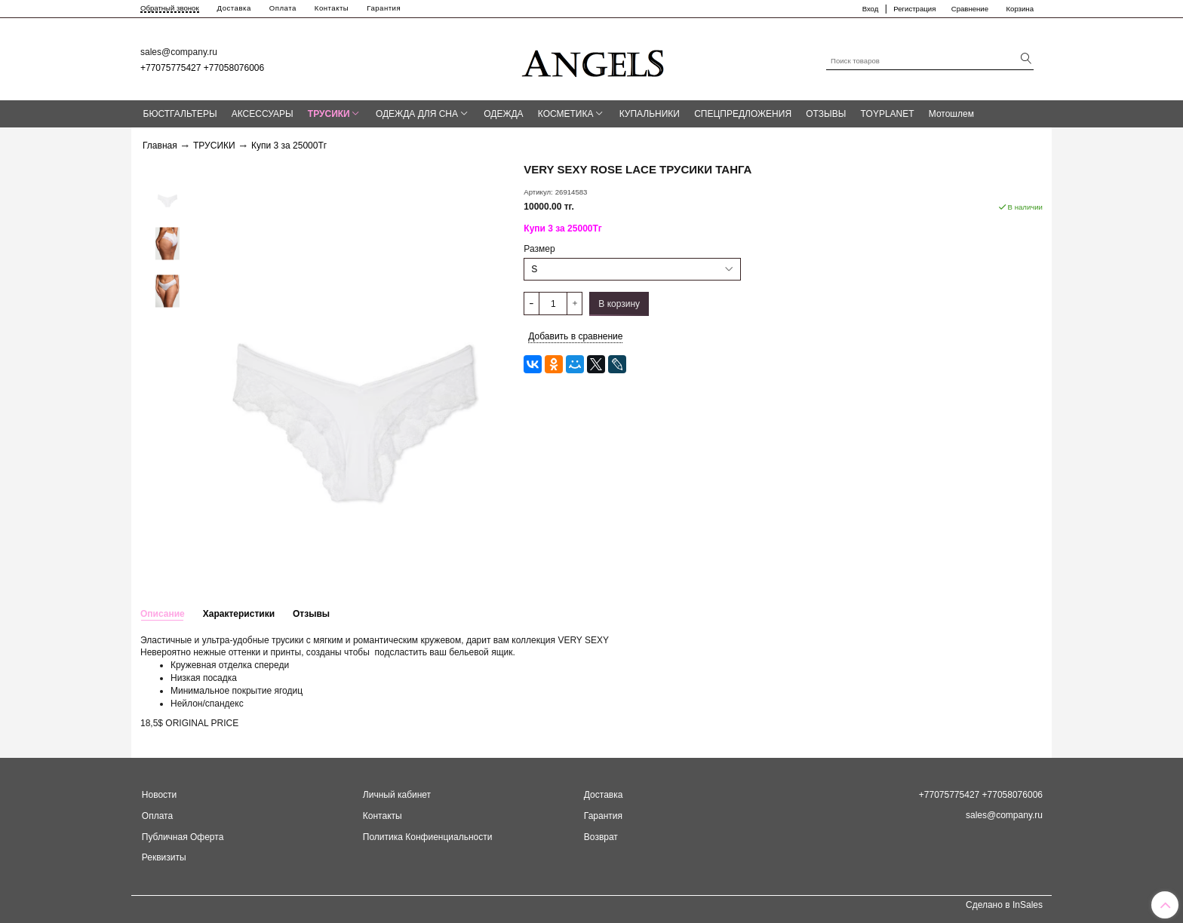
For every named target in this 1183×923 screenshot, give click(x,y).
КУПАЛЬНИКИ (649, 114)
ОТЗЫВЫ (826, 114)
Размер (539, 248)
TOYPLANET (887, 114)
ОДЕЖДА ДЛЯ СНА (417, 114)
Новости (159, 795)
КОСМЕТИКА (566, 114)
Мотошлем (951, 114)
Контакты (332, 8)
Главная (160, 145)
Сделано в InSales (1004, 904)
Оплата (283, 8)
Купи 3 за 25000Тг (289, 145)
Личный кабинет (397, 795)
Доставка (234, 8)
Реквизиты (164, 857)
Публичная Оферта (183, 837)
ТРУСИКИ (329, 114)
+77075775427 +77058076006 (202, 68)
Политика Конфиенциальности (428, 837)
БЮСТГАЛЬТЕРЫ (180, 114)
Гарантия (384, 8)
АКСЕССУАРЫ (262, 114)
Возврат (601, 837)
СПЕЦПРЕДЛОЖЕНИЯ (742, 114)
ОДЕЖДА (503, 114)
